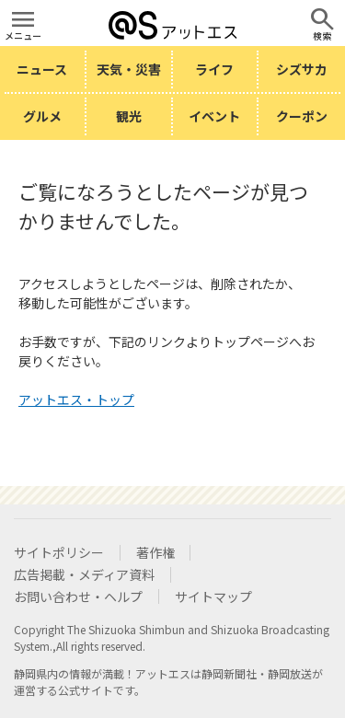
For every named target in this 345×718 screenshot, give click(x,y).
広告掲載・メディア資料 (84, 574)
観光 (129, 116)
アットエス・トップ (76, 399)
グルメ (42, 116)
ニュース (42, 69)
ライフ (214, 69)
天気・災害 (129, 69)
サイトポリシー (59, 552)
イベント (214, 116)
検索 (322, 35)
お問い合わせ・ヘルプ (78, 596)
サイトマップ (213, 596)
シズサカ (302, 69)
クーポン (302, 116)
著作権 (155, 552)
